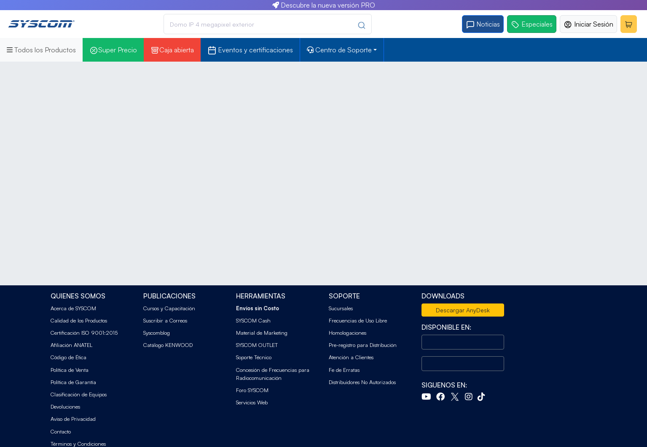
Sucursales (341, 308)
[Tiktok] (483, 397)
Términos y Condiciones (78, 443)
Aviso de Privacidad (73, 418)
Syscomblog (156, 332)
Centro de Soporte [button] (339, 50)
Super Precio (113, 50)
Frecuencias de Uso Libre (358, 320)
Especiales (532, 24)
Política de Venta (70, 369)
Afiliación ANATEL (71, 344)
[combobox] (268, 24)
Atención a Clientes (351, 357)
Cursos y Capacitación (169, 308)
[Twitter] (456, 397)
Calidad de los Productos (79, 320)
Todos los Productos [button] (41, 50)
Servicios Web (252, 402)
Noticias (483, 24)
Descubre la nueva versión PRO (323, 5)
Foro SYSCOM (252, 390)
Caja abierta (172, 50)
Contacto (61, 431)
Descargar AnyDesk (463, 310)
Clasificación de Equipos (79, 394)
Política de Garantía (73, 382)
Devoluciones (65, 406)
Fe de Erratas (344, 369)
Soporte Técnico (253, 357)
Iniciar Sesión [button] (588, 24)
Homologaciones (347, 332)
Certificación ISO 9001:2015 (84, 332)
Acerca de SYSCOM (73, 308)
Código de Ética (68, 357)
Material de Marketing (261, 332)
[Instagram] (470, 397)
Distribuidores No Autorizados (362, 382)
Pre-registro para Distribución (363, 344)
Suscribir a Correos (165, 320)
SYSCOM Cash (253, 320)
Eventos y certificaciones (250, 50)
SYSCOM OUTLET (257, 344)
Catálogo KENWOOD (168, 344)
